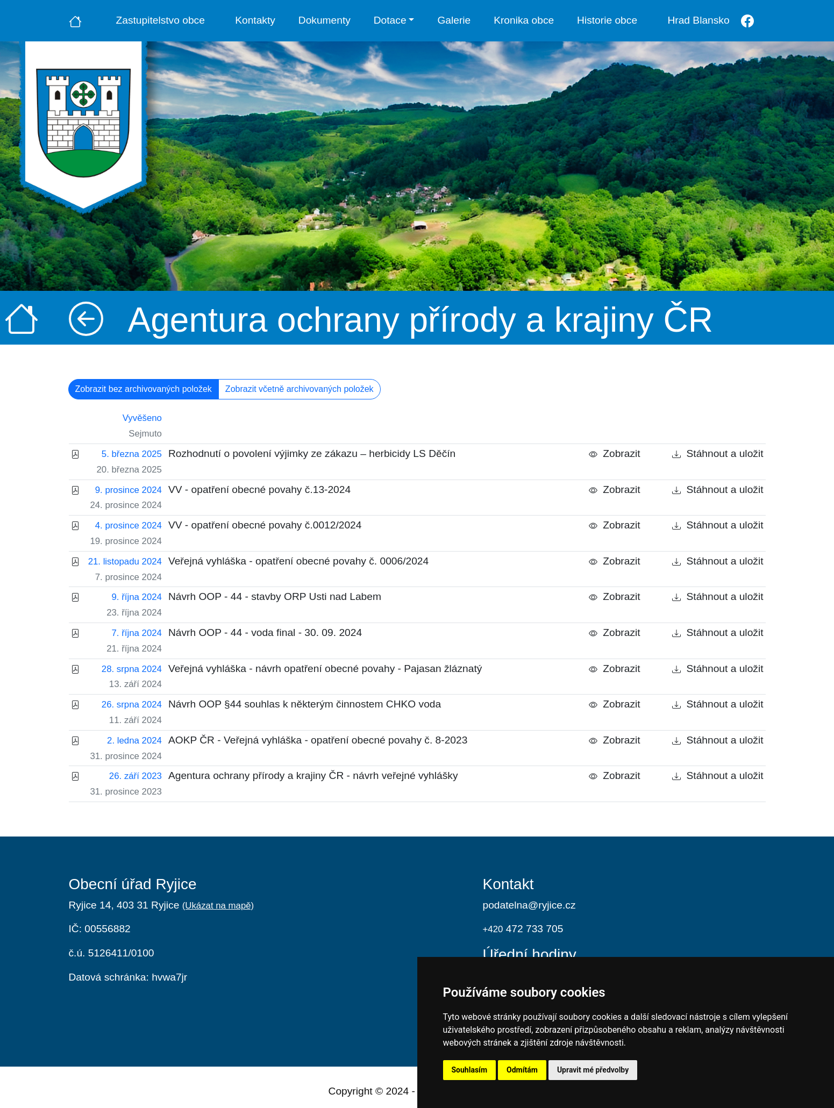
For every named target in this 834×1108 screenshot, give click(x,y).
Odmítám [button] (522, 1070)
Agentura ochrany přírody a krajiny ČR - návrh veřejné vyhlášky (313, 775)
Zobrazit (614, 453)
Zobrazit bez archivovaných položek (143, 389)
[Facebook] (748, 21)
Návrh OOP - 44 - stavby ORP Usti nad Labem (274, 596)
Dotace (390, 20)
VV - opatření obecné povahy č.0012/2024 (265, 525)
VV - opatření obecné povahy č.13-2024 (259, 489)
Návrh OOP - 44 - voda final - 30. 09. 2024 (265, 632)
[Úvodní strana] (75, 20)
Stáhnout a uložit (718, 453)
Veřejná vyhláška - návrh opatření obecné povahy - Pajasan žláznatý (325, 668)
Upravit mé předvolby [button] (593, 1070)
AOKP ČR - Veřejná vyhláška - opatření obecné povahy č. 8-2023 (317, 740)
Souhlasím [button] (470, 1070)
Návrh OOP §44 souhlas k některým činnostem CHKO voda (304, 704)
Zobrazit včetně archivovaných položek (299, 389)
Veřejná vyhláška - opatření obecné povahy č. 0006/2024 (298, 561)
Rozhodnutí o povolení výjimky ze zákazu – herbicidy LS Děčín (311, 453)
